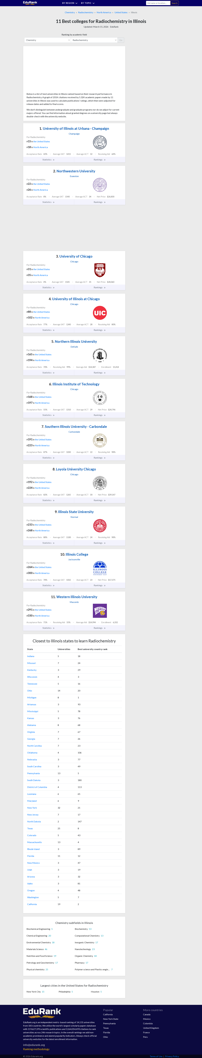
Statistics (49, 159)
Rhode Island (33, 849)
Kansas (30, 718)
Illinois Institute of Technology (74, 384)
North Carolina (34, 745)
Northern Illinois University (74, 341)
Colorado (31, 835)
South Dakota (33, 780)
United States (121, 12)
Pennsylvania (33, 773)
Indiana (30, 656)
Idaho (30, 883)
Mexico (147, 1019)
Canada (146, 1014)
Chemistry (70, 12)
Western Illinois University (74, 597)
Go (120, 40)
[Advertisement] (47, 70)
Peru (145, 1037)
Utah (29, 869)
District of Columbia (37, 787)
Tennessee (32, 683)
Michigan (31, 697)
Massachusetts (34, 842)
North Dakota (34, 821)
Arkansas (31, 704)
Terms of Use (156, 1056)
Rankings (100, 159)
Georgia (31, 738)
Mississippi (32, 711)
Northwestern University (74, 171)
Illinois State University (74, 512)
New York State (110, 1019)
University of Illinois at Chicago (74, 299)
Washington (33, 897)
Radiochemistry (85, 12)
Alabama (31, 725)
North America (104, 12)
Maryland (32, 800)
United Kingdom (151, 1028)
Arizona (31, 876)
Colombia (148, 1023)
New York (32, 807)
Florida (30, 856)
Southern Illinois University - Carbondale (74, 426)
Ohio (29, 690)
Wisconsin (32, 676)
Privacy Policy (172, 1056)
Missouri (31, 663)
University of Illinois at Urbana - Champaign (74, 128)
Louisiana (31, 794)
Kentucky (31, 670)
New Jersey (32, 814)
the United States (41, 141)
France (146, 1032)
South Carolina (34, 766)
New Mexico (33, 862)
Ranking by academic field (74, 34)
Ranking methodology (36, 1049)
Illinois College (74, 554)
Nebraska (32, 759)
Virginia (31, 732)
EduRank (114, 26)
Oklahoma (32, 752)
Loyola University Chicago (74, 469)
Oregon (31, 890)
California (32, 904)
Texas (30, 828)
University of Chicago (74, 256)
